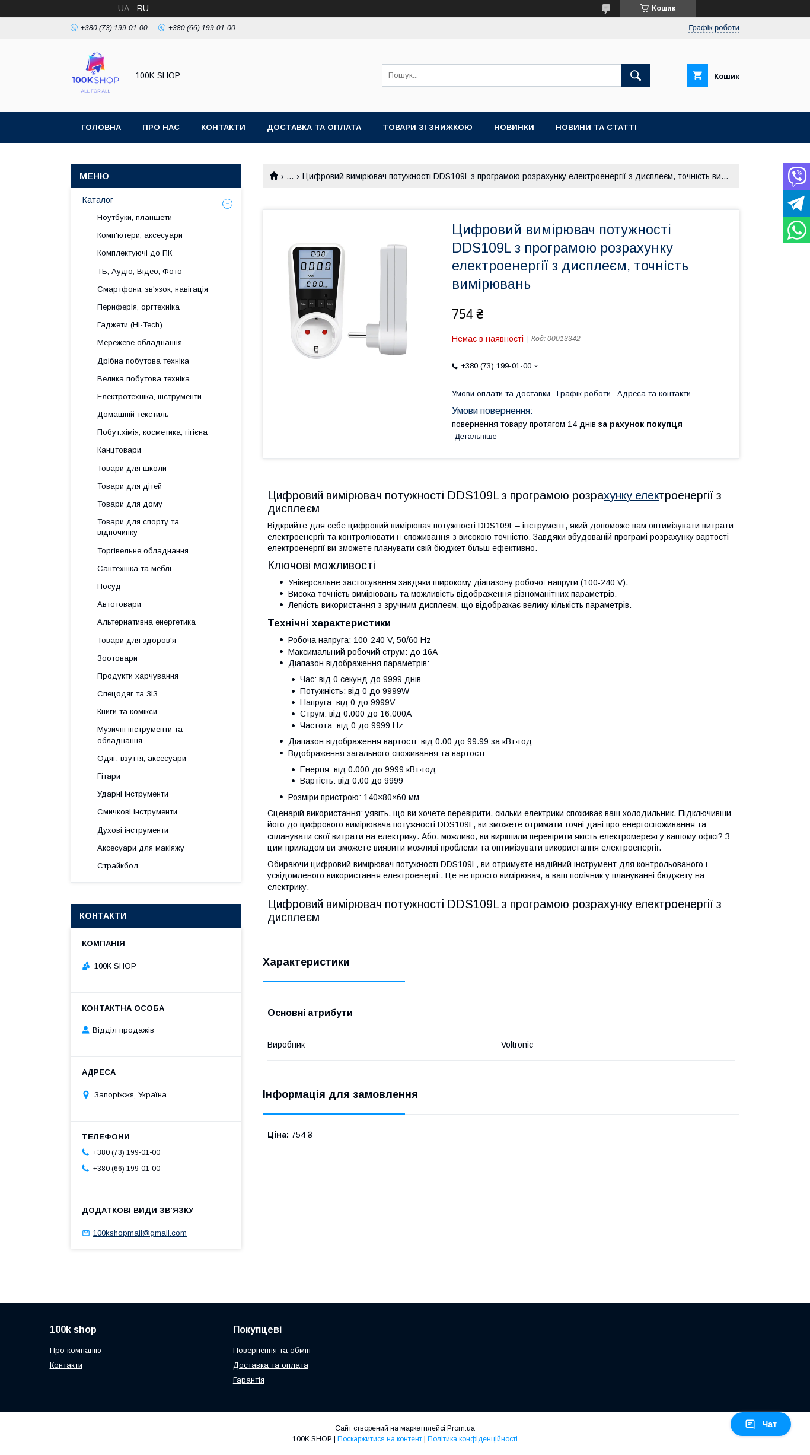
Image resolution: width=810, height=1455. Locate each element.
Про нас (161, 127)
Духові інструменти (132, 830)
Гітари (108, 776)
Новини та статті (596, 127)
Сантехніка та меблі (134, 568)
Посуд (109, 586)
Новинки (514, 127)
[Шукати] (635, 75)
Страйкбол (117, 865)
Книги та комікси (127, 711)
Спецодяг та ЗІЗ (127, 693)
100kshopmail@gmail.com (140, 1232)
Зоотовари (117, 658)
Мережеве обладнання (139, 342)
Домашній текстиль (133, 414)
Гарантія (248, 1380)
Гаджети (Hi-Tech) (129, 324)
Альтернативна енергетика (146, 621)
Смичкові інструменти (137, 811)
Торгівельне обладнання (143, 550)
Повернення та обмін (272, 1350)
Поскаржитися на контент (379, 1439)
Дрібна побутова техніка (143, 360)
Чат (761, 1424)
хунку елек (631, 495)
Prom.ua (461, 1428)
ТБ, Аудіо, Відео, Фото (139, 271)
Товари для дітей (129, 486)
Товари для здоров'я (136, 640)
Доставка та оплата (314, 127)
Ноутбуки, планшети (134, 217)
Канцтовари (119, 449)
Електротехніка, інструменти (149, 396)
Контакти (223, 127)
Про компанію (75, 1350)
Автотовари (119, 604)
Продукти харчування (137, 675)
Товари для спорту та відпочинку (138, 527)
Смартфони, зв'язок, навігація (152, 289)
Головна (101, 127)
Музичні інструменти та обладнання (140, 734)
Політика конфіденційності (473, 1439)
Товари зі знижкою (427, 127)
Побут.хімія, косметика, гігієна (152, 432)
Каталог (97, 200)
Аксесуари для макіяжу (140, 847)
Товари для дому (129, 503)
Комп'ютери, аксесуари (140, 235)
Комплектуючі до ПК (134, 253)
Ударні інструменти (132, 793)
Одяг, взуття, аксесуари (141, 758)
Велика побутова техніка (143, 378)
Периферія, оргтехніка (138, 307)
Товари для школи (132, 468)
